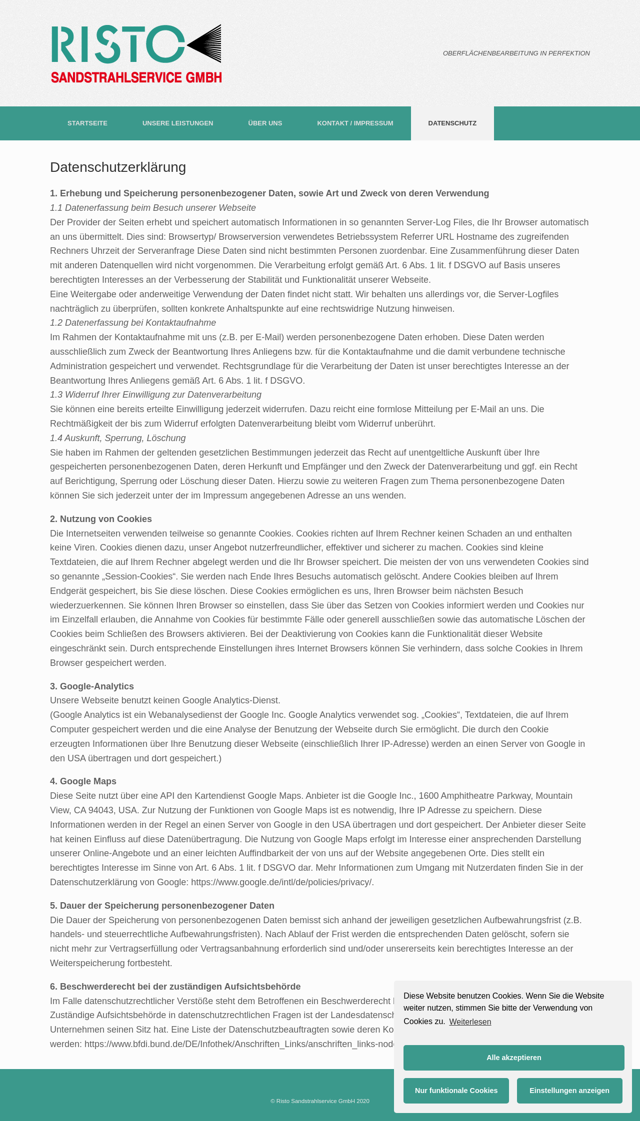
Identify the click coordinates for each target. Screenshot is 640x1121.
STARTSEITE (88, 123)
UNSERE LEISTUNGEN (178, 123)
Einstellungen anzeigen (570, 1091)
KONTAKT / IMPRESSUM (355, 123)
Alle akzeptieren (514, 1058)
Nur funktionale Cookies (456, 1091)
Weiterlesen (470, 1022)
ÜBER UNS (265, 123)
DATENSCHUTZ (452, 123)
